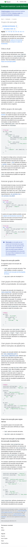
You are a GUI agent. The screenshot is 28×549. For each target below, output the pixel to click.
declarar (3, 114)
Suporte (3, 536)
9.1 (6, 31)
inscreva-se (16, 15)
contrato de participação (7, 15)
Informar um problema (9, 26)
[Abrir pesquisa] (18, 2)
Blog (2, 527)
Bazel (2, 19)
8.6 (11, 31)
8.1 (23, 31)
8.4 (16, 31)
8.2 (21, 31)
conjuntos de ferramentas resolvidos (12, 216)
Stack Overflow (4, 543)
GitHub (2, 530)
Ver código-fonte (9, 28)
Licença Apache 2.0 (18, 513)
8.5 (14, 31)
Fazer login (23, 1)
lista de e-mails (16, 13)
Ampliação (8, 19)
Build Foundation (6, 11)
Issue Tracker (4, 538)
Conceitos (14, 19)
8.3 (18, 31)
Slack (2, 540)
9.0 (9, 31)
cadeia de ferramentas (16, 40)
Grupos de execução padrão (8, 61)
